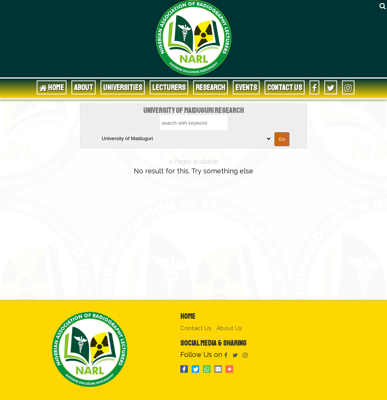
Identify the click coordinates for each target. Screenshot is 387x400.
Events (246, 87)
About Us (229, 328)
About (83, 87)
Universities (122, 87)
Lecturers (169, 87)
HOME (51, 87)
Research (210, 87)
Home (187, 316)
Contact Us (284, 87)
